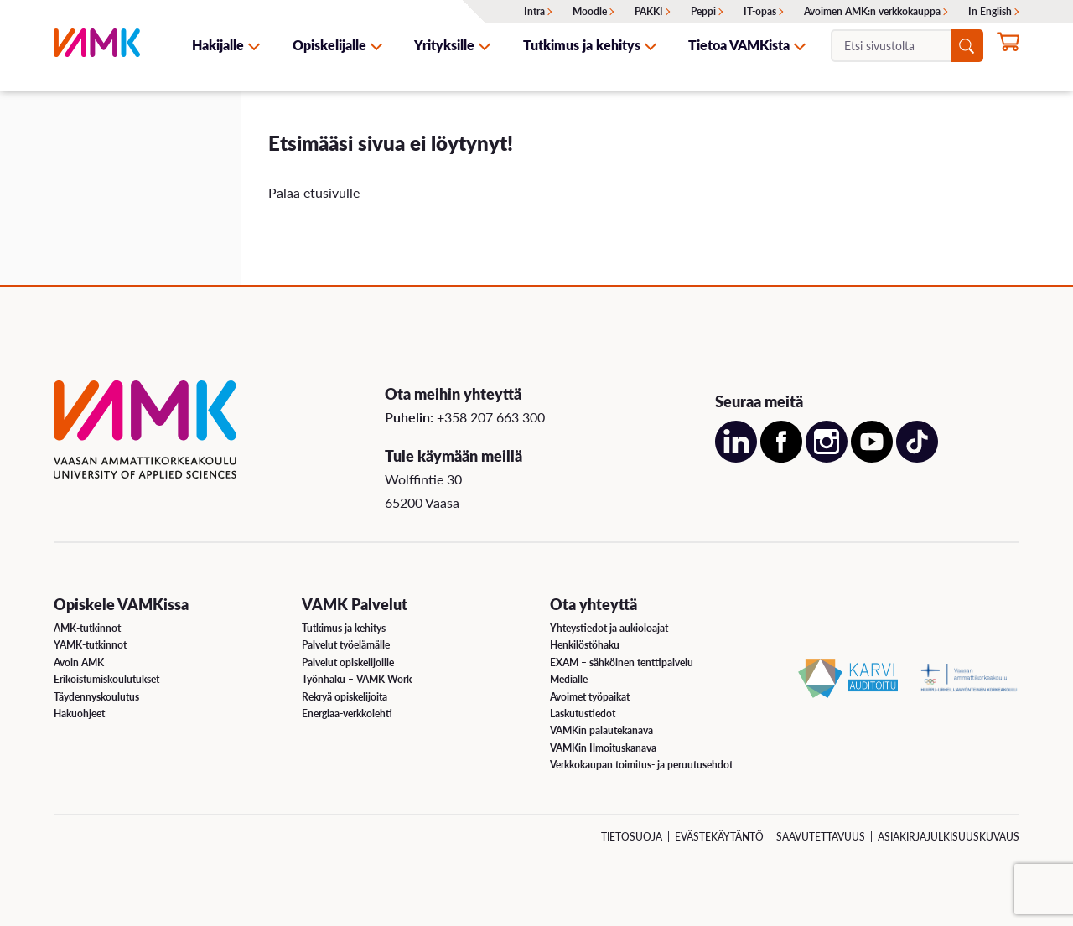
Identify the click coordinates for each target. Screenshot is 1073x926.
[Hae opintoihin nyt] (1008, 47)
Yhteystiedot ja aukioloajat (609, 628)
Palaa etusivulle (314, 192)
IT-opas (760, 11)
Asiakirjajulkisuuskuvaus (948, 837)
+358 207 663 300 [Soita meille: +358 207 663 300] (491, 417)
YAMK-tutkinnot (90, 645)
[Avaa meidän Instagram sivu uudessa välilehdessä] (827, 457)
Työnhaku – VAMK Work (357, 679)
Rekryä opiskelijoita (344, 697)
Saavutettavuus (820, 837)
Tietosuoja (631, 837)
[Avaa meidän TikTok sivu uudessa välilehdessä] (917, 457)
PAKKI (649, 11)
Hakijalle (218, 44)
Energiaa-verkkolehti (347, 713)
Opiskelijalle (329, 44)
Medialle (569, 679)
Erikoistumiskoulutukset (106, 679)
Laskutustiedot (582, 713)
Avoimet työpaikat (590, 697)
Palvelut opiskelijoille (348, 662)
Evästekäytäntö (719, 837)
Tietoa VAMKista (739, 44)
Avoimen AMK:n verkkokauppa (872, 11)
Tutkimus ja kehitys (581, 44)
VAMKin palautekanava (601, 730)
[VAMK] (97, 44)
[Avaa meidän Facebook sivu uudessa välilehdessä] (781, 457)
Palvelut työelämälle (346, 645)
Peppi (703, 11)
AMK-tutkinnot (87, 628)
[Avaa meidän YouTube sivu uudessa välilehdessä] (872, 457)
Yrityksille (444, 44)
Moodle (590, 11)
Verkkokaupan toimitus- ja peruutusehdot (641, 765)
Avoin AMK (79, 662)
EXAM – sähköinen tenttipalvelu (621, 662)
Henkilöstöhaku (584, 645)
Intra (534, 11)
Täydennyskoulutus (96, 697)
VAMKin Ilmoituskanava (603, 748)
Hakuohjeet (79, 713)
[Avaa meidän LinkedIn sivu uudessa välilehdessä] (736, 457)
